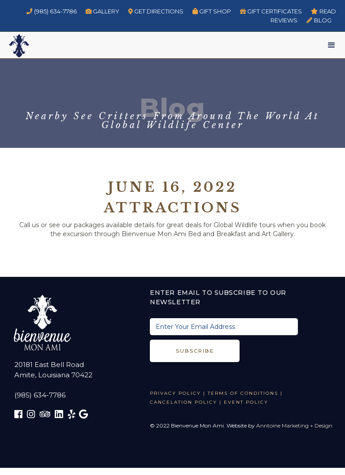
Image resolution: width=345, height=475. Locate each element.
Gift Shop (211, 11)
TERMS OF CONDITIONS (243, 393)
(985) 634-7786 (51, 11)
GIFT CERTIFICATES (271, 11)
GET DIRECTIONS (156, 11)
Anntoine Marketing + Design (294, 425)
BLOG (319, 20)
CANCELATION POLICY (183, 402)
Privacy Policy (175, 393)
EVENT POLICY (246, 402)
